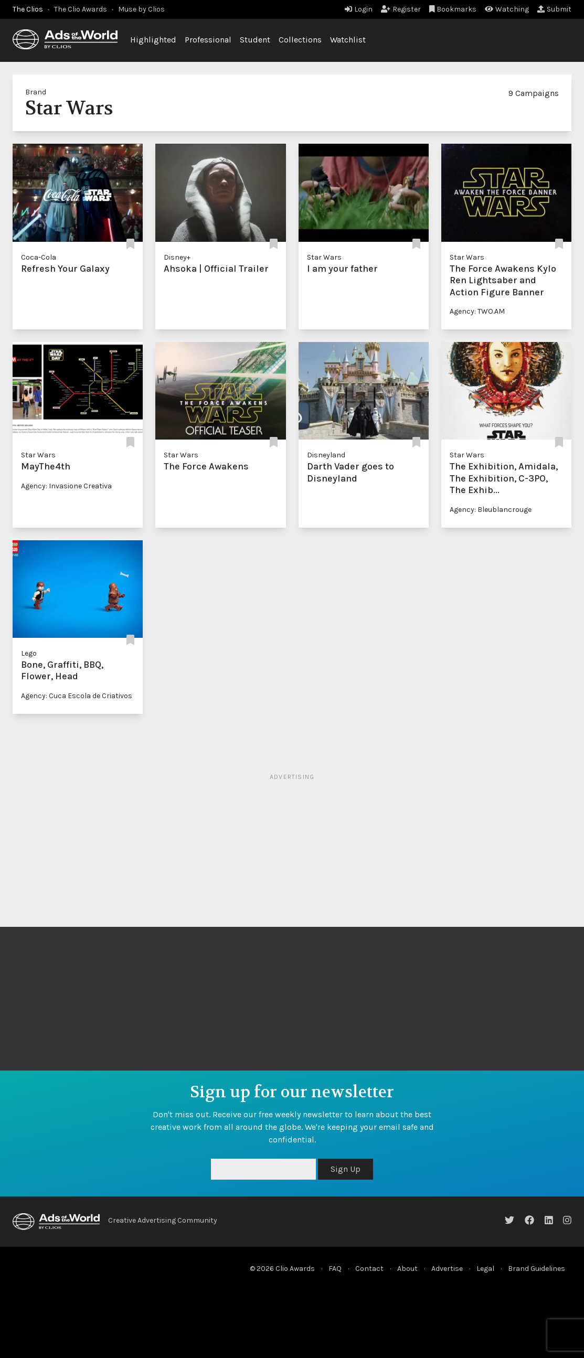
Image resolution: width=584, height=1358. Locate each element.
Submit (554, 9)
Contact (369, 1268)
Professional (208, 40)
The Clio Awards (80, 9)
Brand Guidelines (536, 1268)
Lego (29, 653)
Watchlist (348, 40)
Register (401, 9)
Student (255, 40)
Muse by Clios (141, 9)
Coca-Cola (38, 257)
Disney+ (177, 257)
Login (359, 9)
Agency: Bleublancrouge (491, 509)
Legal (485, 1268)
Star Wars (324, 257)
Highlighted (153, 40)
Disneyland (326, 455)
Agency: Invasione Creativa (66, 486)
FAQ (335, 1268)
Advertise (447, 1268)
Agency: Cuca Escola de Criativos (76, 695)
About (407, 1268)
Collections (300, 40)
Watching (507, 9)
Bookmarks (453, 9)
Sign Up (345, 1169)
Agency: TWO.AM (477, 311)
